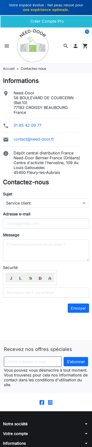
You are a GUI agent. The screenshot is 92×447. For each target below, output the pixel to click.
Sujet (7, 194)
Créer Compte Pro (46, 21)
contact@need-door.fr (34, 139)
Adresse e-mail (16, 214)
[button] (66, 46)
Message (11, 234)
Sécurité (10, 267)
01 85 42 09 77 (28, 125)
